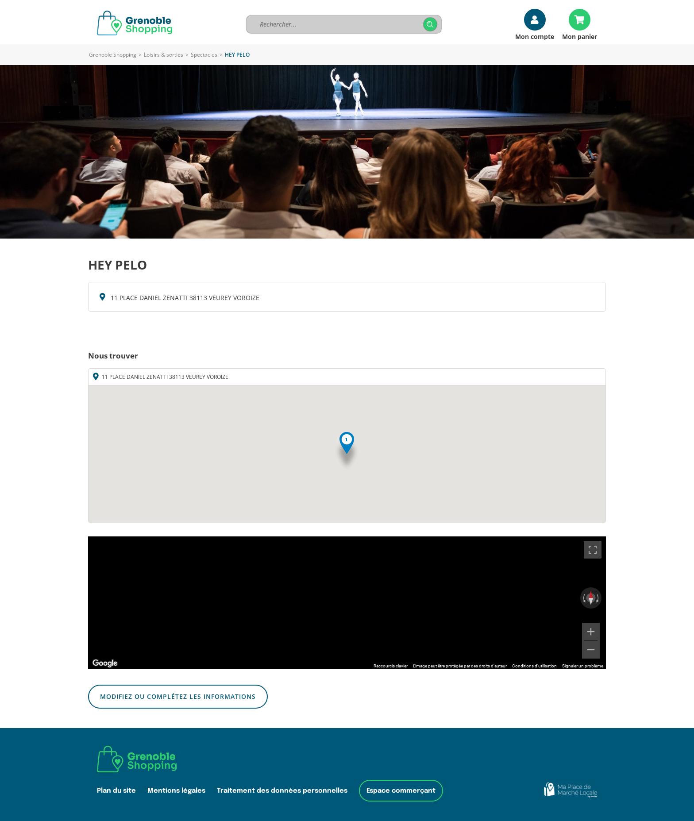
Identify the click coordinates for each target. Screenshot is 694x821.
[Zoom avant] (591, 631)
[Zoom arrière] (591, 650)
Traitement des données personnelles (282, 790)
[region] (347, 602)
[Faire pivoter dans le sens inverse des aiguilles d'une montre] (583, 598)
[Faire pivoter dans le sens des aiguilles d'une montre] (598, 598)
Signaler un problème (582, 665)
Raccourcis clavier (391, 665)
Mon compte (534, 36)
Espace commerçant (401, 790)
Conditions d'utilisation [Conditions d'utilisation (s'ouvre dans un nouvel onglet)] (534, 665)
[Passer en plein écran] (592, 550)
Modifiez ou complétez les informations (178, 696)
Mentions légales (176, 790)
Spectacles (204, 54)
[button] (347, 451)
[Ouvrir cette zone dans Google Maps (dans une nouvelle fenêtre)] (105, 663)
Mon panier (579, 36)
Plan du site (116, 790)
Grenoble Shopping (112, 54)
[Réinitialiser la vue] (590, 598)
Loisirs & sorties (163, 54)
